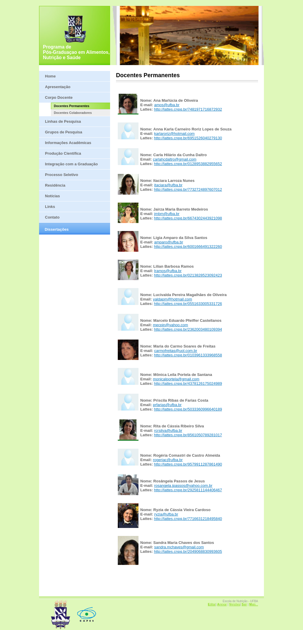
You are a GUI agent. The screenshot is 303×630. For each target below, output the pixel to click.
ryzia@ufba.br (166, 514)
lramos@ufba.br (168, 271)
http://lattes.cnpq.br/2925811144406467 (188, 490)
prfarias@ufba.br (167, 405)
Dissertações (57, 229)
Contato (52, 217)
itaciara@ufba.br (168, 185)
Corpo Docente (58, 97)
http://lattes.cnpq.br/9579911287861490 (188, 464)
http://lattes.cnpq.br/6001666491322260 (188, 246)
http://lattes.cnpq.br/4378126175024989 (188, 383)
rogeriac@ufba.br (168, 460)
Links (50, 206)
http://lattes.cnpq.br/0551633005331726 (188, 303)
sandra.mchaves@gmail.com (179, 547)
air (244, 604)
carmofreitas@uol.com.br (175, 350)
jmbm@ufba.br (166, 213)
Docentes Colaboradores (73, 112)
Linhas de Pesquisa (63, 121)
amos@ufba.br (166, 105)
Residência (55, 185)
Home (50, 76)
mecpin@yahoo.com (170, 325)
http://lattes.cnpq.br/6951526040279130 (188, 138)
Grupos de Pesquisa (63, 132)
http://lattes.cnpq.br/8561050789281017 (188, 435)
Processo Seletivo (61, 174)
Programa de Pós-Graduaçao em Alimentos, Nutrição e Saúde (76, 52)
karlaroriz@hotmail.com (174, 133)
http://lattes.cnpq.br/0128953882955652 (188, 163)
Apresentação (57, 87)
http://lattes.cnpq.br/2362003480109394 (188, 329)
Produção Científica (63, 153)
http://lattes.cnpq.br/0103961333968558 (188, 355)
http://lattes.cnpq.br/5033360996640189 (188, 409)
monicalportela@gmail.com (176, 379)
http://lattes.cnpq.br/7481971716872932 (188, 109)
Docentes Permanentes (71, 106)
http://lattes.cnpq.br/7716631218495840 (188, 518)
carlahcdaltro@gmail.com (174, 159)
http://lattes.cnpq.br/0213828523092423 (188, 275)
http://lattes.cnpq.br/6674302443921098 (188, 218)
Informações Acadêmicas (68, 142)
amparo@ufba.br (168, 242)
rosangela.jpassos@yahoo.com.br (183, 485)
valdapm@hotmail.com (172, 299)
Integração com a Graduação (71, 164)
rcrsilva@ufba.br (168, 430)
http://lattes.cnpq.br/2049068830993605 (188, 551)
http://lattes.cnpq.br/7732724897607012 (188, 189)
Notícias (52, 196)
